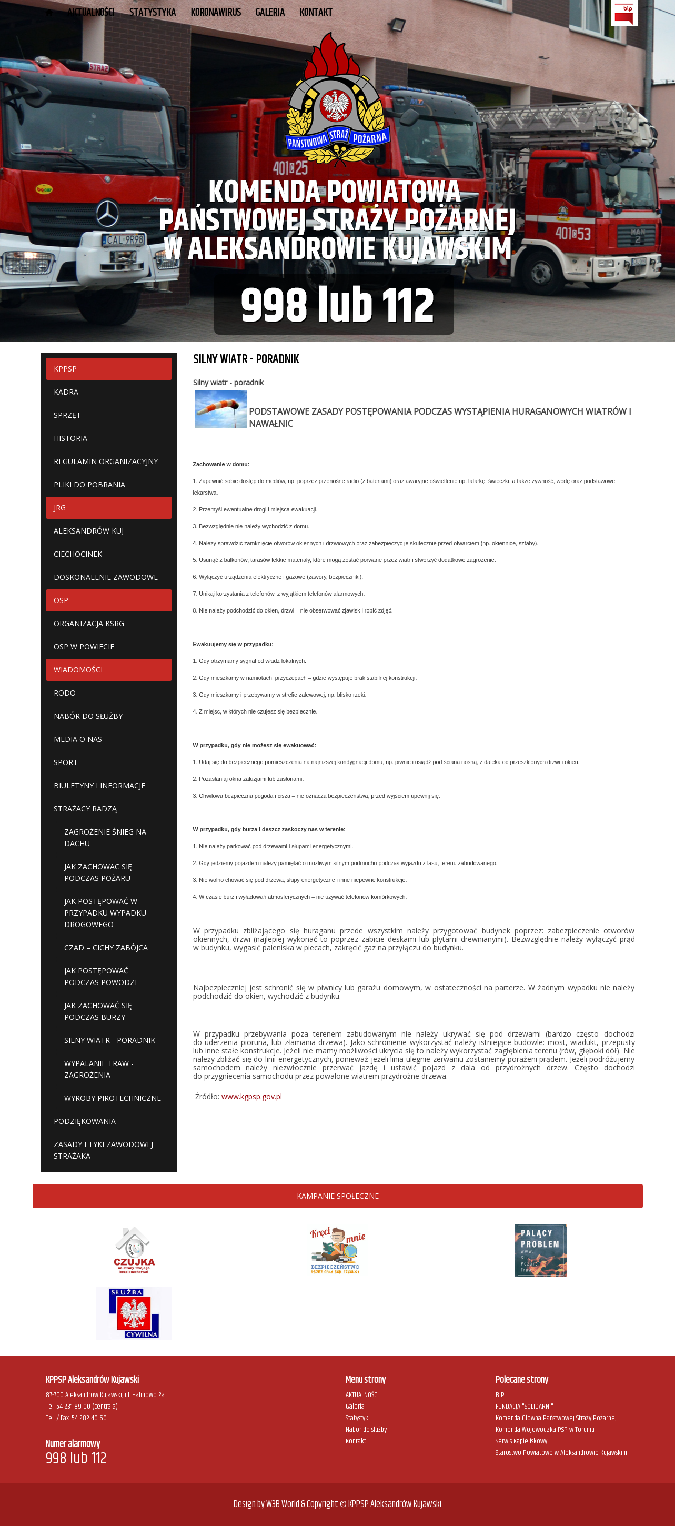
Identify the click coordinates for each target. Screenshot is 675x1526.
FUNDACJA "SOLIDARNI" (524, 1406)
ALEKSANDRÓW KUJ (89, 531)
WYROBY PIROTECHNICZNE (112, 1098)
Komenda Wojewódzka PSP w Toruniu (545, 1429)
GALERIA (270, 13)
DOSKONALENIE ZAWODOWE (106, 577)
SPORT (66, 762)
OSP (61, 600)
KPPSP (65, 369)
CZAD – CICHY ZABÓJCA (106, 947)
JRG (60, 508)
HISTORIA (70, 438)
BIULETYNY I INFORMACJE (99, 785)
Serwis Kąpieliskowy (521, 1441)
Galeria (355, 1406)
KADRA (66, 392)
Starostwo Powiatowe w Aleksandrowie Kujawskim (561, 1453)
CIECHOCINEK (78, 554)
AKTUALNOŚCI (91, 13)
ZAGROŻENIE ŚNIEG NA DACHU (105, 837)
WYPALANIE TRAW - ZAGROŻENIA (99, 1069)
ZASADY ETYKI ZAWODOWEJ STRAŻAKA (103, 1150)
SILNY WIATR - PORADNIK (109, 1040)
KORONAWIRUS (215, 13)
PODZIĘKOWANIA (85, 1121)
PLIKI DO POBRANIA (89, 484)
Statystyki (358, 1418)
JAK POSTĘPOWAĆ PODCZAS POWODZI (100, 976)
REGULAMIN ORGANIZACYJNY (106, 461)
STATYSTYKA (152, 13)
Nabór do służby (366, 1429)
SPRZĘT (67, 415)
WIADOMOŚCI (78, 670)
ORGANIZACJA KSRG (89, 623)
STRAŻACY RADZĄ (85, 809)
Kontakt (316, 13)
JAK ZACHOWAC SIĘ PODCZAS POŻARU (98, 872)
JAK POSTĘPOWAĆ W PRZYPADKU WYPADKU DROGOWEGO (105, 912)
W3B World (282, 1504)
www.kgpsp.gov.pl (251, 1096)
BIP (500, 1395)
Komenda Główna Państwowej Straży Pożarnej (556, 1418)
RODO (65, 693)
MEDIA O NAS (78, 739)
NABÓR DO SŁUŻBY (88, 716)
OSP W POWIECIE (84, 646)
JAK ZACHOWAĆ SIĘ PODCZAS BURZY (98, 1011)
